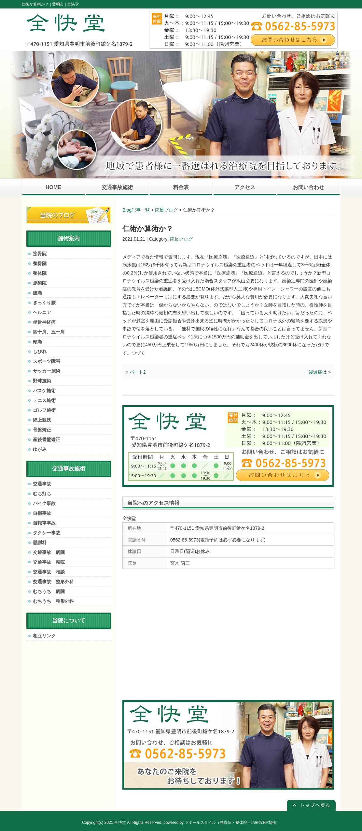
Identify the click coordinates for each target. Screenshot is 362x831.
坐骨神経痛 (44, 322)
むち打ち (42, 493)
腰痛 (37, 292)
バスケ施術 (44, 390)
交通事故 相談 (49, 571)
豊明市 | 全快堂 (65, 4)
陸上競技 (42, 420)
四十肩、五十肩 (49, 331)
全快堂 (120, 822)
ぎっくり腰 (44, 302)
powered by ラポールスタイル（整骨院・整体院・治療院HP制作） (221, 822)
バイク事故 (44, 503)
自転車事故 (44, 523)
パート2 (138, 372)
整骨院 (40, 263)
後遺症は (318, 372)
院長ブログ (166, 210)
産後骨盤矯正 (46, 439)
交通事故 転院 (49, 562)
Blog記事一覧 (136, 210)
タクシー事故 (46, 532)
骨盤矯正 (42, 429)
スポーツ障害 (46, 361)
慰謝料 (40, 542)
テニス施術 (44, 400)
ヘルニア (42, 312)
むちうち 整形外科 (53, 601)
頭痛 (37, 341)
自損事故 (42, 513)
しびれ (40, 351)
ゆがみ (40, 449)
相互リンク (44, 635)
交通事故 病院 (49, 552)
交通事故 (42, 483)
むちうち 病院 (49, 591)
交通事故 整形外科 (53, 581)
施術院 (40, 283)
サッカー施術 (46, 371)
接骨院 (40, 253)
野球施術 (42, 380)
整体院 (40, 273)
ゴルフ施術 (44, 410)
